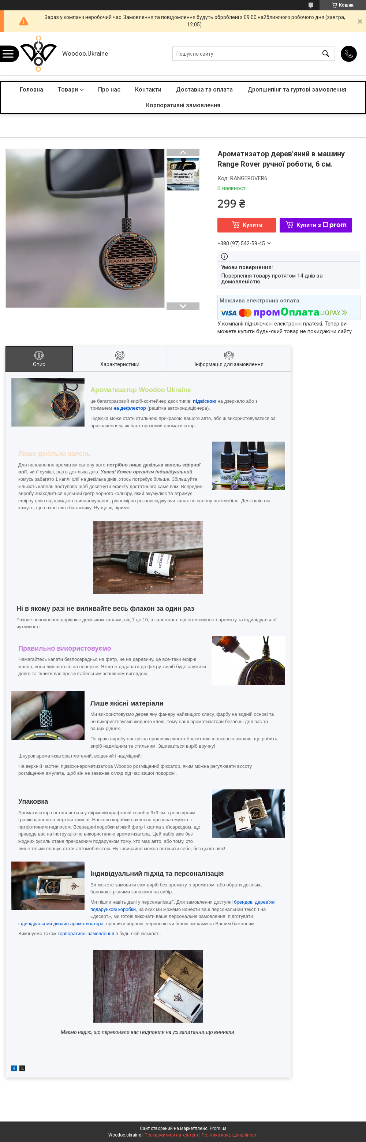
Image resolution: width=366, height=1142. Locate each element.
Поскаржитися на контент (171, 1135)
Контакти (148, 89)
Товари (68, 89)
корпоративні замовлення (85, 933)
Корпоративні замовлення (183, 105)
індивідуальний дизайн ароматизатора (61, 923)
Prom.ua (218, 1128)
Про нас (109, 89)
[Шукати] (326, 53)
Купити (252, 225)
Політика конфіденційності (230, 1135)
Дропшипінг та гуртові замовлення (296, 89)
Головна (31, 89)
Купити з (321, 225)
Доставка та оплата (204, 89)
